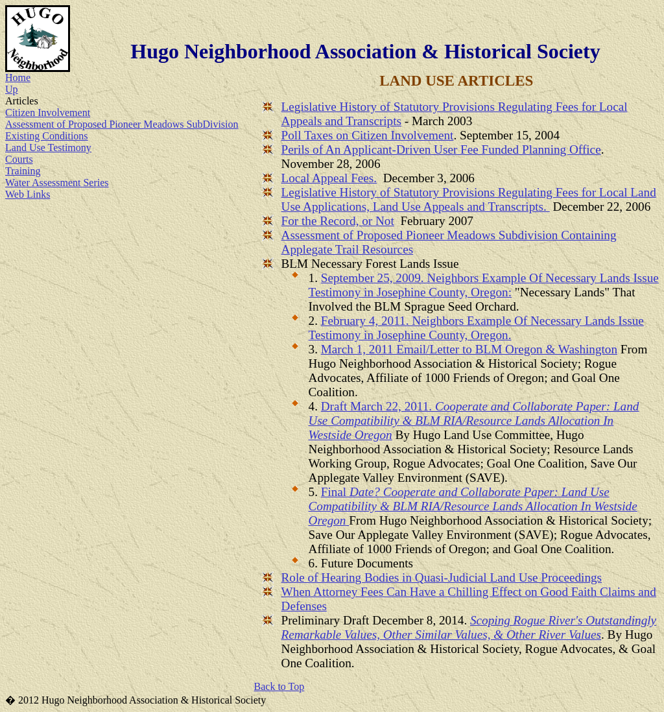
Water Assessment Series (57, 182)
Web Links (27, 194)
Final (473, 506)
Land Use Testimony (48, 147)
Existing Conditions (46, 135)
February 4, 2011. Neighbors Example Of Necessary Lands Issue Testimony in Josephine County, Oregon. (476, 328)
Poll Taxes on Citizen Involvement (367, 135)
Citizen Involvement (47, 112)
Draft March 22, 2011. (474, 420)
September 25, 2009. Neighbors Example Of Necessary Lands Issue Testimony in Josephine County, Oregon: (484, 285)
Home (17, 77)
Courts (19, 159)
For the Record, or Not (337, 221)
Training (23, 170)
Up (11, 89)
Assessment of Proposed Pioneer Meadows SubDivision (122, 124)
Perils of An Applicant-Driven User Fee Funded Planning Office (441, 149)
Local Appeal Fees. (329, 178)
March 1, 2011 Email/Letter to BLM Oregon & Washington (469, 349)
